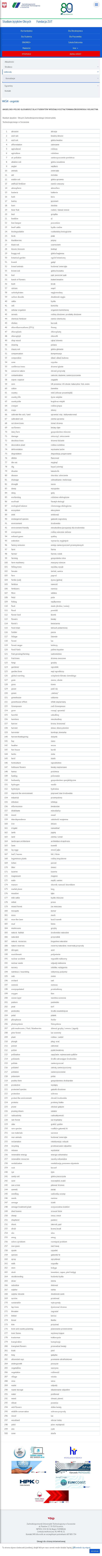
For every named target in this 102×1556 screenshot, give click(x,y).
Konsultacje (52, 78)
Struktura (52, 67)
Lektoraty (51, 72)
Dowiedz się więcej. (82, 1547)
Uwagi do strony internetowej (51, 1541)
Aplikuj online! (75, 53)
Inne (75, 48)
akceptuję (94, 1551)
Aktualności (9, 62)
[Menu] (96, 4)
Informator (26, 53)
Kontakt (8, 91)
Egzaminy (52, 86)
